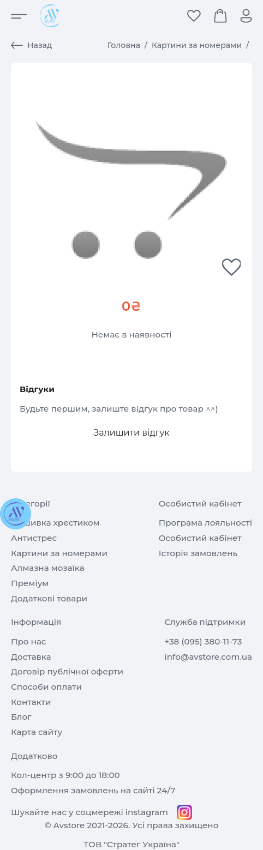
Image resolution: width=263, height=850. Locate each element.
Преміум (30, 583)
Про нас (28, 641)
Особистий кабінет (200, 538)
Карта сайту (36, 732)
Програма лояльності (205, 522)
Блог (21, 717)
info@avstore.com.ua (208, 657)
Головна (123, 45)
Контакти (31, 702)
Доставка (31, 657)
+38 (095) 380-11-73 (203, 641)
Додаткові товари (49, 598)
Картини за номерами (197, 45)
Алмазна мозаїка (48, 568)
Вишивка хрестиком (55, 522)
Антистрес (34, 538)
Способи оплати (46, 687)
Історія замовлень (198, 553)
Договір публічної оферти (67, 671)
